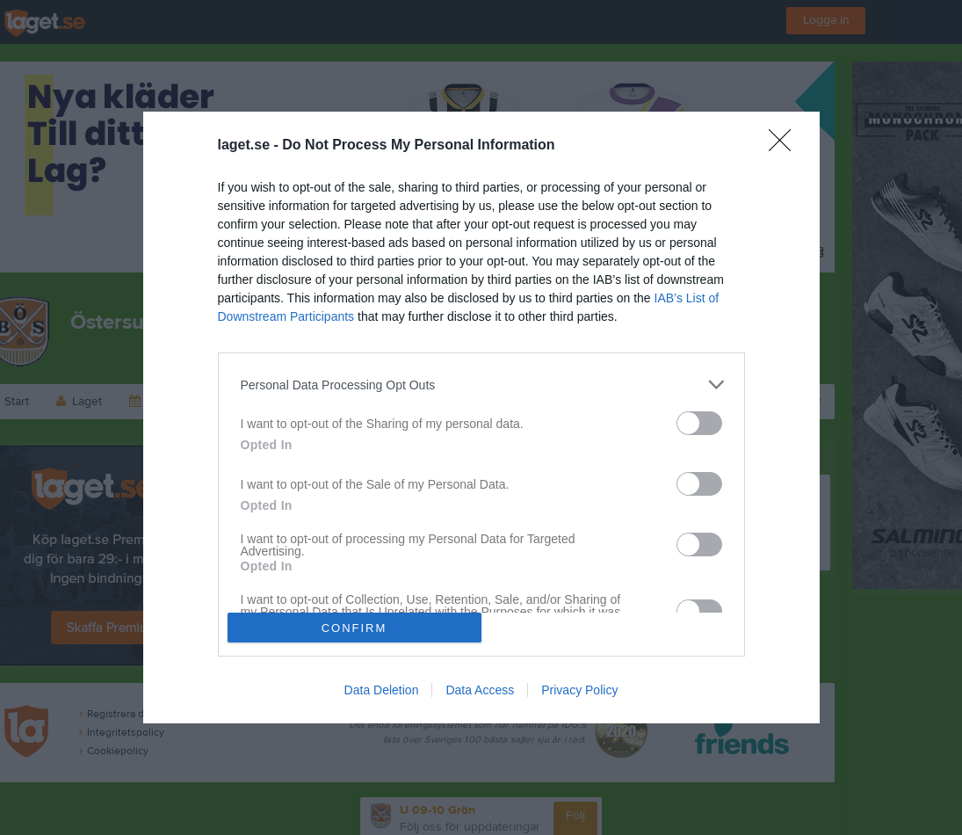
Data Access (479, 690)
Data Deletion (381, 690)
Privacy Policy (579, 690)
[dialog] (481, 417)
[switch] (699, 423)
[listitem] (481, 384)
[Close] (785, 146)
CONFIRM (354, 628)
